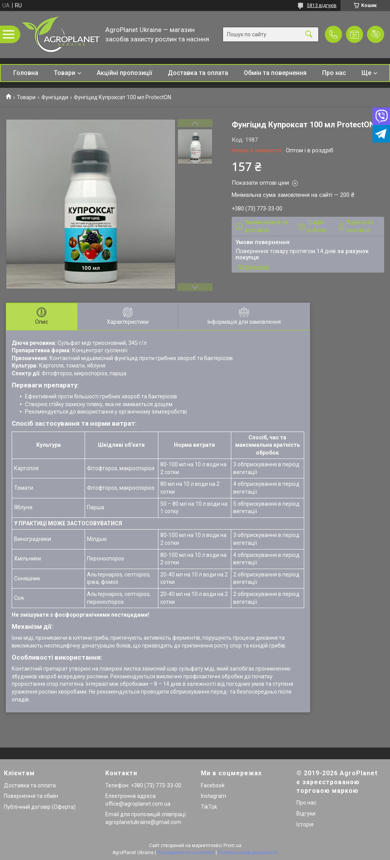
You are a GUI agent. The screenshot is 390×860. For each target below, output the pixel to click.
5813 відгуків (322, 5)
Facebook (213, 785)
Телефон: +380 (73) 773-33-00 (143, 785)
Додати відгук (375, 34)
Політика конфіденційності (248, 852)
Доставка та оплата (198, 73)
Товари (64, 73)
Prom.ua (232, 845)
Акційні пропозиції (124, 73)
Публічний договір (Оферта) (40, 807)
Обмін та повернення (275, 73)
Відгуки (306, 813)
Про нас (334, 73)
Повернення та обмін (31, 796)
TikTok (209, 807)
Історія (305, 824)
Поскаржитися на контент (185, 852)
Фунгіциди (54, 97)
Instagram (213, 796)
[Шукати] (309, 34)
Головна (25, 73)
